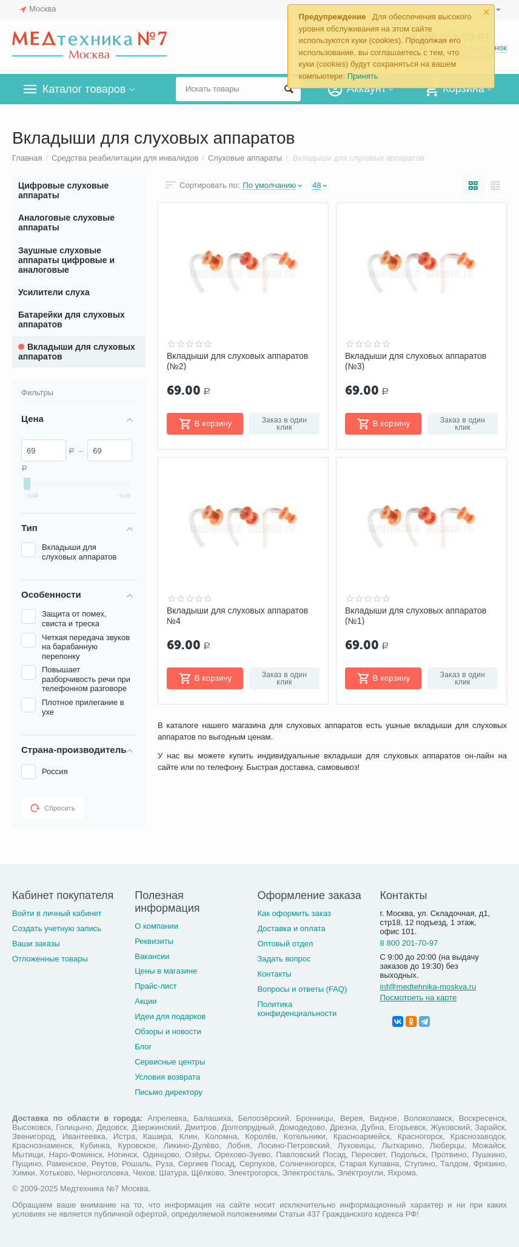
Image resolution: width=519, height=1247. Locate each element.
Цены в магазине (166, 970)
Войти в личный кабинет (57, 913)
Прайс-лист (155, 986)
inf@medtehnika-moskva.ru (428, 986)
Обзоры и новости (168, 1031)
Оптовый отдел (285, 943)
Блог (143, 1046)
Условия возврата (167, 1077)
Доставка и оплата (291, 928)
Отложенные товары (50, 958)
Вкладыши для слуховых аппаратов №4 (237, 615)
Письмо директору (169, 1092)
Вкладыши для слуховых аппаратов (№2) (237, 360)
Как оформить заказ (293, 913)
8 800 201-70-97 (409, 943)
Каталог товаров (84, 89)
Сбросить (52, 808)
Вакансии (152, 956)
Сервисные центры (170, 1061)
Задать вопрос (283, 958)
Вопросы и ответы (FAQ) (302, 989)
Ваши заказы (36, 943)
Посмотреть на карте (418, 997)
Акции (145, 1001)
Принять (362, 76)
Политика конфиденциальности (297, 1009)
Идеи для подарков (170, 1016)
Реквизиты (154, 941)
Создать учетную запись (56, 928)
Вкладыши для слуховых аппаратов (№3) (415, 360)
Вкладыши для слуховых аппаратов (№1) (415, 615)
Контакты (274, 973)
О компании (156, 926)
